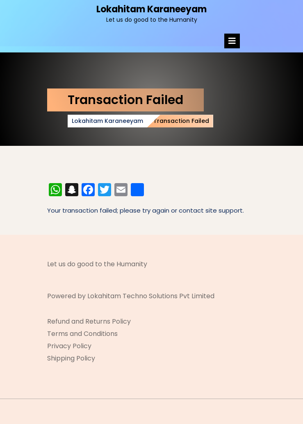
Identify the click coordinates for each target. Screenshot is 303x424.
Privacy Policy (69, 346)
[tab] (232, 41)
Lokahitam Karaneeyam (151, 9)
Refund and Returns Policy (89, 321)
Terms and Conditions (82, 333)
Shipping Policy (71, 358)
